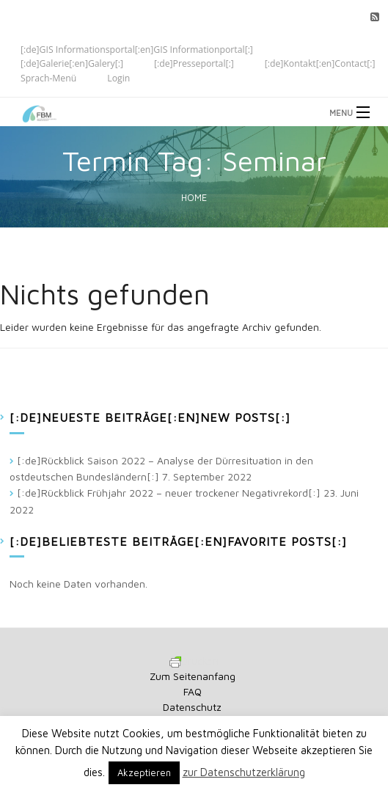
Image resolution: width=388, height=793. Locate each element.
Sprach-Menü (48, 78)
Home (194, 197)
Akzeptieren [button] (144, 772)
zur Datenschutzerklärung (244, 772)
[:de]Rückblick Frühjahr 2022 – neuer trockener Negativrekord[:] (169, 492)
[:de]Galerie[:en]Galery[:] (72, 63)
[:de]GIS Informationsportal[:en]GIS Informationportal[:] (137, 49)
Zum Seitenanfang (192, 676)
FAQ (192, 691)
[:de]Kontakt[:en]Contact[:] (320, 63)
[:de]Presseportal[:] (194, 63)
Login (118, 78)
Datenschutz (192, 707)
